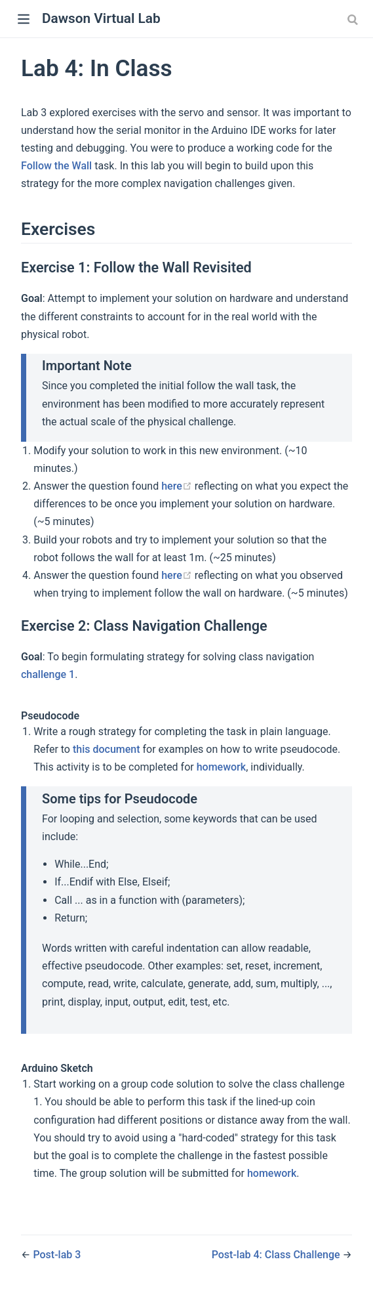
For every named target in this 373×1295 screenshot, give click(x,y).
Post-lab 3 (57, 1254)
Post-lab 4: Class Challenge (277, 1254)
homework (221, 767)
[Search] (354, 19)
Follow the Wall (56, 165)
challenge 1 (48, 674)
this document (106, 749)
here (176, 486)
